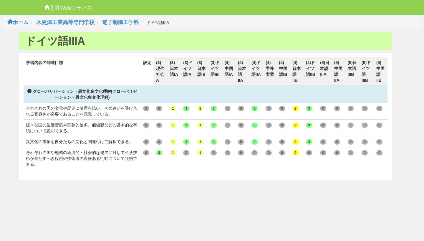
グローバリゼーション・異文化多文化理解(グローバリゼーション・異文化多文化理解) (82, 94)
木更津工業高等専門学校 (65, 22)
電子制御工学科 (120, 22)
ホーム (18, 22)
